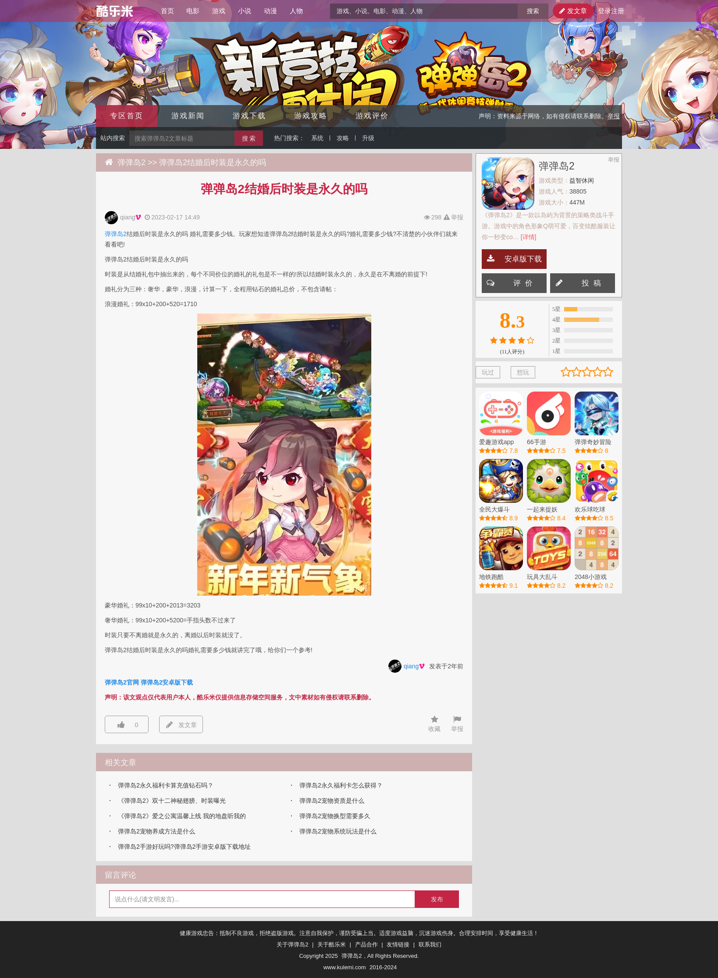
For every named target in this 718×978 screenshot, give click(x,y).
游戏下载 (249, 116)
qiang (130, 217)
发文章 (573, 10)
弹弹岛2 (131, 162)
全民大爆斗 (494, 509)
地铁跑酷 (491, 576)
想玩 (523, 372)
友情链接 (398, 944)
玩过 (488, 372)
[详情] (529, 236)
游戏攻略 (310, 116)
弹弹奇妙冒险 (593, 441)
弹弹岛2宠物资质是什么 (331, 800)
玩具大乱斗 (542, 576)
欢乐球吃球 (590, 509)
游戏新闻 (188, 116)
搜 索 (249, 138)
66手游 (536, 441)
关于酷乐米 (331, 944)
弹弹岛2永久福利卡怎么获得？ (341, 785)
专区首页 (126, 116)
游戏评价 (372, 116)
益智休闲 (581, 180)
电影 (192, 10)
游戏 (218, 10)
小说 (244, 10)
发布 (437, 899)
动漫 (270, 10)
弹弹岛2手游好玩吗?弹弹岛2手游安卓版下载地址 (184, 846)
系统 (317, 137)
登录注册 (610, 10)
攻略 (343, 137)
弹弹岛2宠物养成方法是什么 (156, 831)
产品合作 (366, 944)
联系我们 (430, 944)
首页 (167, 10)
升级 (368, 137)
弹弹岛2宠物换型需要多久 (334, 815)
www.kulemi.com (344, 967)
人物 (296, 10)
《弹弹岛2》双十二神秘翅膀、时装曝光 (172, 800)
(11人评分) (512, 352)
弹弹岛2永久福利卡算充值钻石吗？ (165, 785)
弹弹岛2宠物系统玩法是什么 (338, 831)
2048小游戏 (591, 576)
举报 (614, 116)
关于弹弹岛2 (292, 944)
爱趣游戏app (496, 441)
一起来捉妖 (542, 509)
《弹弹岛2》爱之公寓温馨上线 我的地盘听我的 (182, 815)
